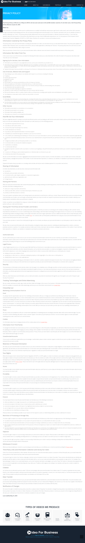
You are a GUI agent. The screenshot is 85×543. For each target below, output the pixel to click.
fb (1, 9)
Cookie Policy (57, 285)
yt (1, 15)
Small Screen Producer (47, 537)
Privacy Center (18, 361)
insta (1, 23)
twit (1, 25)
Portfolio (58, 5)
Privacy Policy (56, 537)
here (31, 215)
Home (25, 5)
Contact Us (79, 5)
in (1, 17)
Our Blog (68, 5)
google (1, 12)
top (81, 536)
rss (1, 28)
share (1, 31)
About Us (35, 5)
